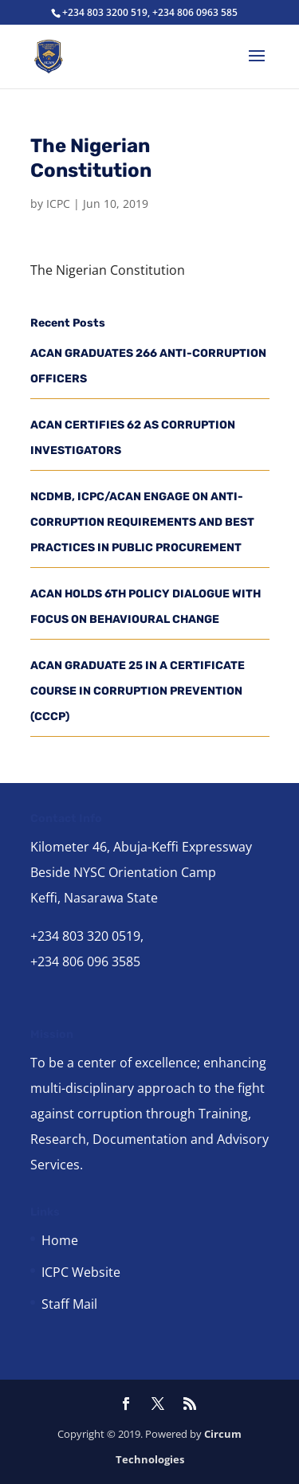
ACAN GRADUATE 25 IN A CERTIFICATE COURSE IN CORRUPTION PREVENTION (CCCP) (137, 691)
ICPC (58, 203)
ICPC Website (80, 1272)
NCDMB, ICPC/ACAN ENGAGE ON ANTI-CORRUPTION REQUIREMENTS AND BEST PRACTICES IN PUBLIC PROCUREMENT (142, 522)
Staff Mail (69, 1304)
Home (59, 1240)
